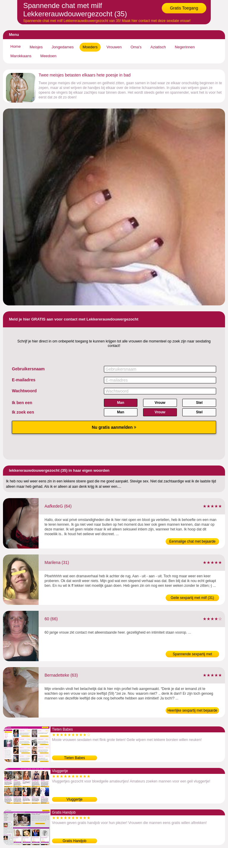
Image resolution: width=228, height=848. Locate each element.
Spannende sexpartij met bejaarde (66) (192, 654)
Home (15, 46)
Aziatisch (158, 47)
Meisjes (36, 47)
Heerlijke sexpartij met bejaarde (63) (192, 711)
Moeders (90, 47)
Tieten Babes (74, 758)
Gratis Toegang (184, 8)
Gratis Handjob (74, 841)
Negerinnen (185, 47)
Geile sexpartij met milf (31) (192, 598)
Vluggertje (74, 799)
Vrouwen (114, 47)
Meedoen (48, 56)
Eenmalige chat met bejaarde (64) (192, 542)
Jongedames (63, 47)
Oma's (136, 47)
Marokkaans (20, 56)
